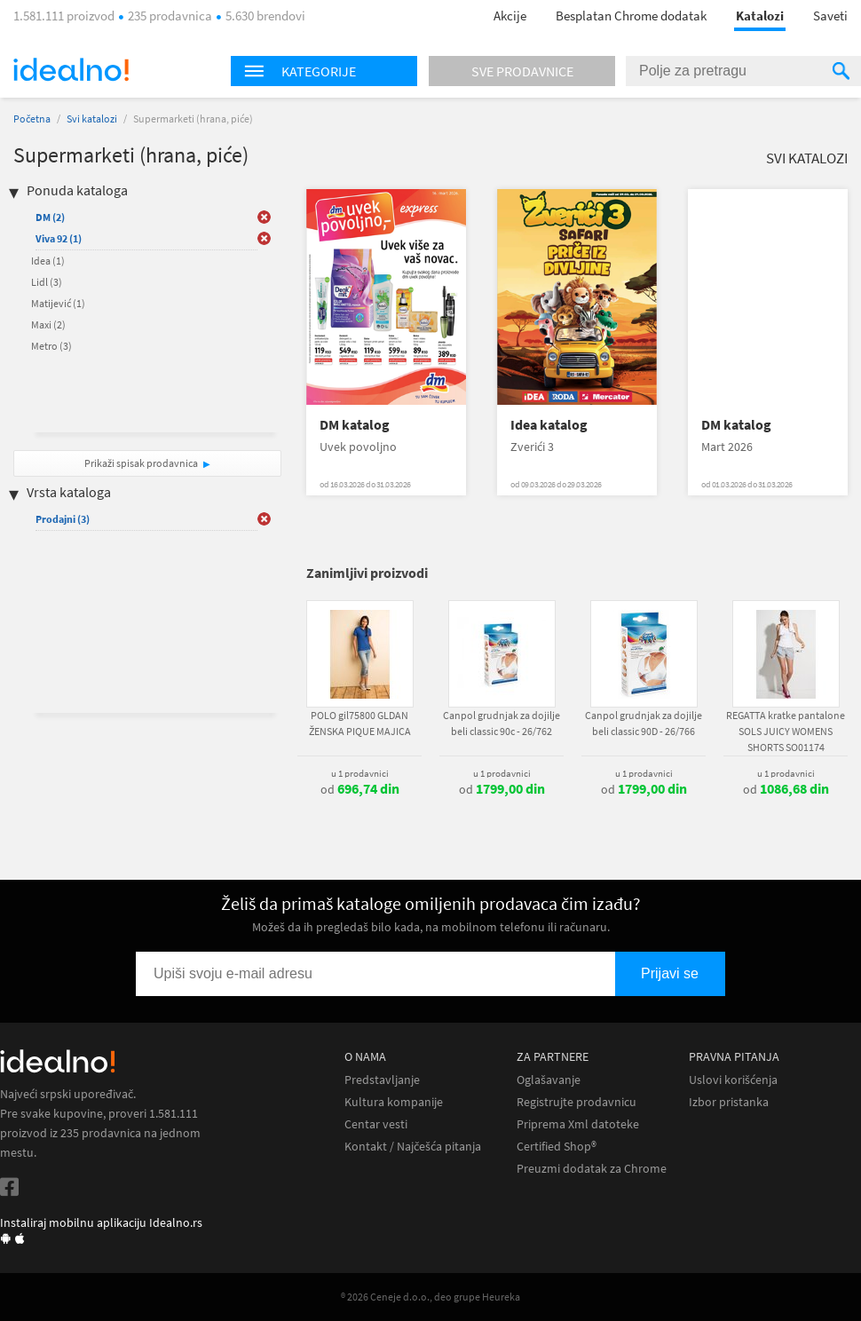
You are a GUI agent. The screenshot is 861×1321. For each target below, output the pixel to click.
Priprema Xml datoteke (578, 1124)
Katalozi (760, 15)
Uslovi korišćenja (733, 1080)
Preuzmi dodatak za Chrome (592, 1168)
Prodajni (63, 519)
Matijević (58, 303)
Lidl (46, 282)
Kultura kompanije (393, 1102)
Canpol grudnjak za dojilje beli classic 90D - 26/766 (643, 723)
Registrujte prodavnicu (576, 1102)
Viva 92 (59, 238)
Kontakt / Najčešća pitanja (412, 1146)
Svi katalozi (92, 118)
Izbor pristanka (729, 1102)
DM (50, 217)
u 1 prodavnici (360, 773)
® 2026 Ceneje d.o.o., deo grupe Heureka (430, 1296)
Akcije (510, 15)
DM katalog (355, 424)
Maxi (48, 324)
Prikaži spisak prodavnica (141, 463)
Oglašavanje (549, 1080)
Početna (32, 118)
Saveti (830, 15)
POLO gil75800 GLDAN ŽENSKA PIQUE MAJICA (360, 723)
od (359, 789)
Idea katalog (549, 424)
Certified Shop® (556, 1146)
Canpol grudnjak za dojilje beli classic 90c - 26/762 (501, 723)
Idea (48, 260)
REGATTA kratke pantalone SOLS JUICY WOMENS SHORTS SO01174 (785, 731)
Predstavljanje (382, 1080)
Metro (51, 345)
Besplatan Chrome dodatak (631, 15)
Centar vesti (375, 1124)
